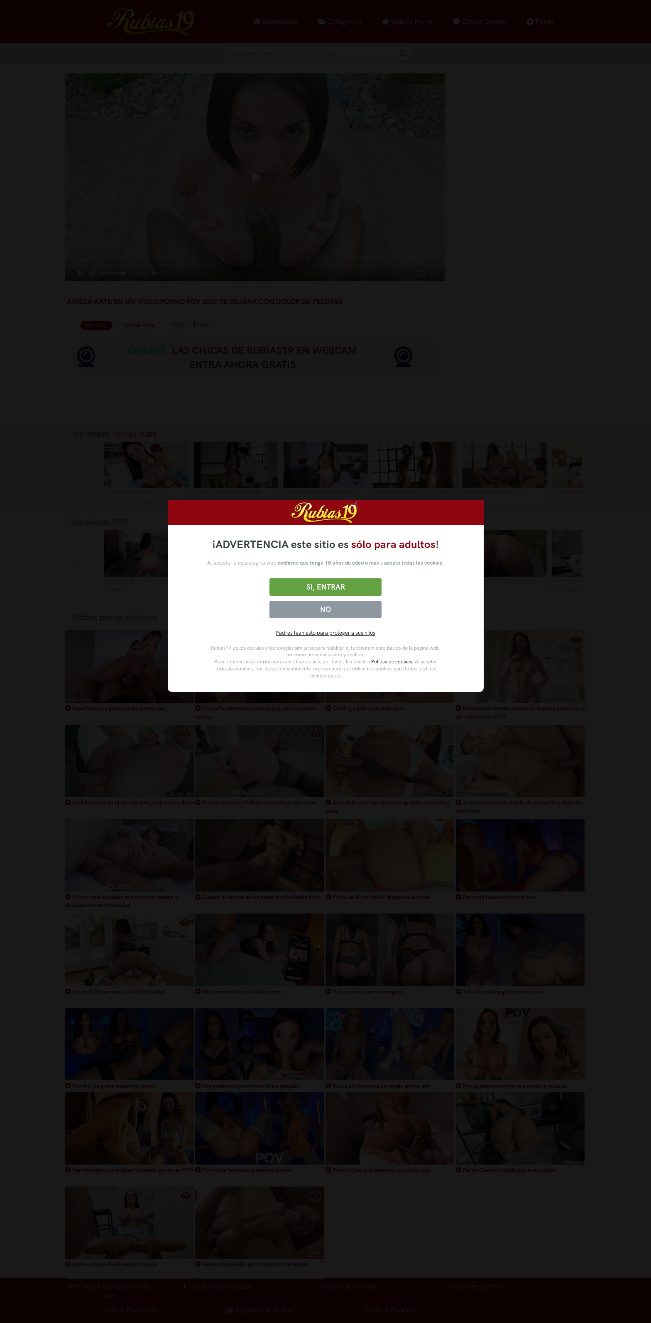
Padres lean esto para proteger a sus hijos (325, 633)
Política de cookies (391, 662)
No (325, 609)
